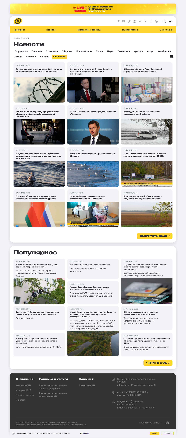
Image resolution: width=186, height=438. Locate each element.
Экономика (52, 51)
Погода (18, 56)
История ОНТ (23, 390)
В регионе (31, 56)
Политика (37, 51)
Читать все (156, 363)
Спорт (150, 51)
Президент (19, 30)
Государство (21, 51)
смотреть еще (153, 236)
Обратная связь (25, 395)
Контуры (44, 56)
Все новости (59, 56)
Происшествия (84, 51)
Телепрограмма (130, 30)
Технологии (124, 51)
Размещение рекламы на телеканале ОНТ (53, 395)
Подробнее (84, 433)
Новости (50, 30)
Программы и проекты (88, 30)
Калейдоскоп (165, 51)
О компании (166, 30)
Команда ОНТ (23, 385)
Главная (17, 38)
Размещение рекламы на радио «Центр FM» (53, 387)
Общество (67, 51)
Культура (138, 51)
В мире (99, 51)
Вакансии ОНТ (87, 385)
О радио (20, 400)
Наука (110, 51)
